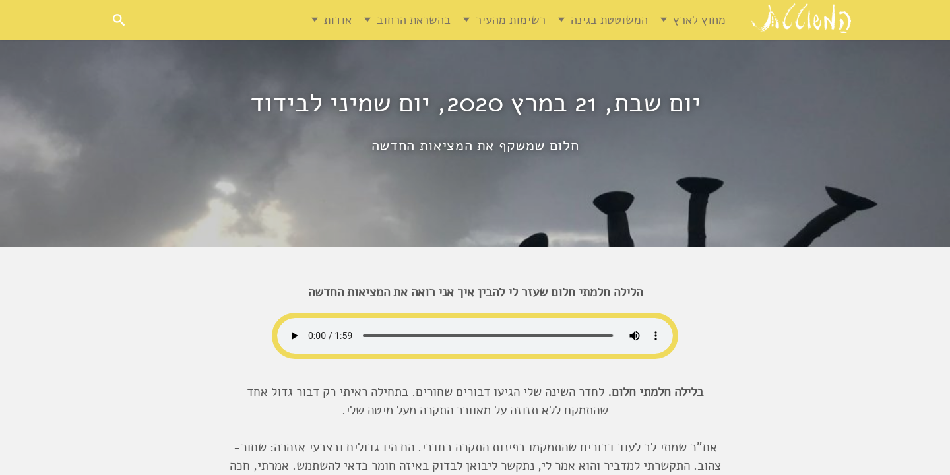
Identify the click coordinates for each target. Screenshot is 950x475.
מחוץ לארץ (699, 20)
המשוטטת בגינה (609, 20)
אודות (338, 20)
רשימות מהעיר (511, 20)
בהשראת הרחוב (414, 20)
